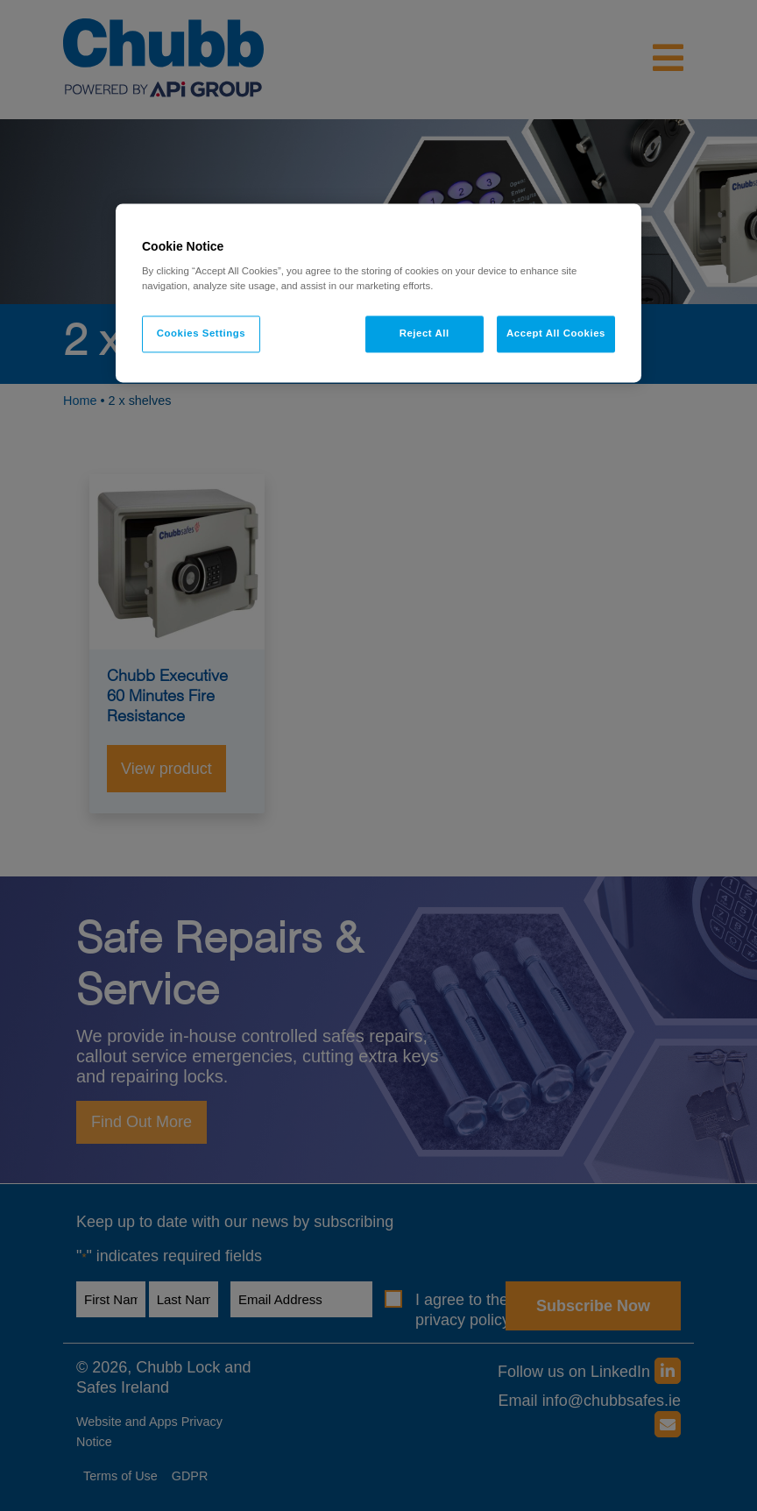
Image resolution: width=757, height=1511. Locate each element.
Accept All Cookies (555, 334)
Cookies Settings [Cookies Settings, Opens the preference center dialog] (201, 334)
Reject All (424, 334)
